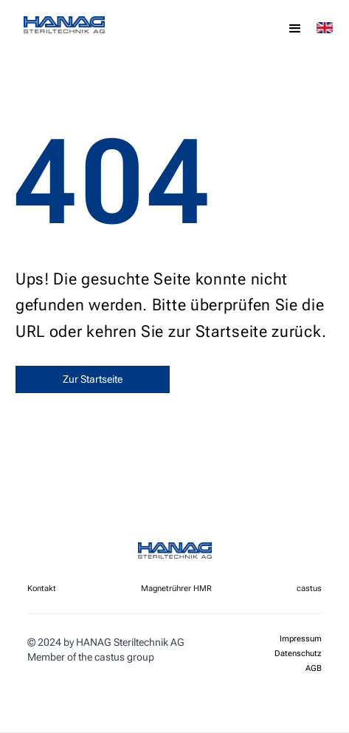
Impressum (301, 639)
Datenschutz (298, 654)
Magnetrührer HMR (176, 588)
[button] (295, 29)
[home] (93, 25)
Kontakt (41, 588)
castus (309, 588)
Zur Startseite (92, 379)
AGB (313, 668)
